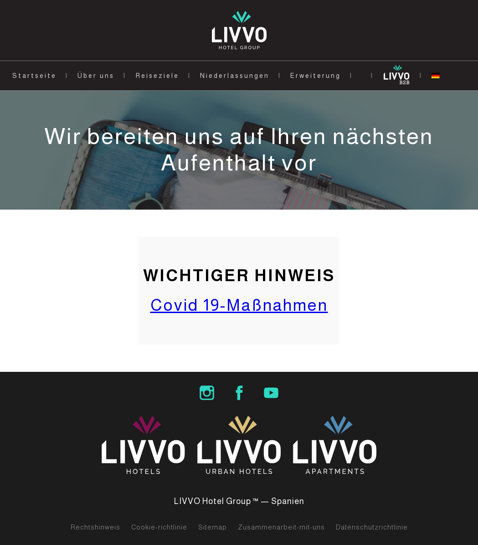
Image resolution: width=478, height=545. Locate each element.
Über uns (95, 75)
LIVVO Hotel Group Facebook (239, 393)
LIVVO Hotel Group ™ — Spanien (239, 501)
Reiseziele (157, 75)
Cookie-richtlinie (159, 527)
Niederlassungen (234, 75)
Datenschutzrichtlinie (372, 527)
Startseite (34, 75)
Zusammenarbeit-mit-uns (281, 527)
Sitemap (212, 527)
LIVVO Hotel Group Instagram (207, 393)
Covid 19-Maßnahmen (239, 305)
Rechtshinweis (95, 527)
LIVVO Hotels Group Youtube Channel (271, 393)
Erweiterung (315, 75)
